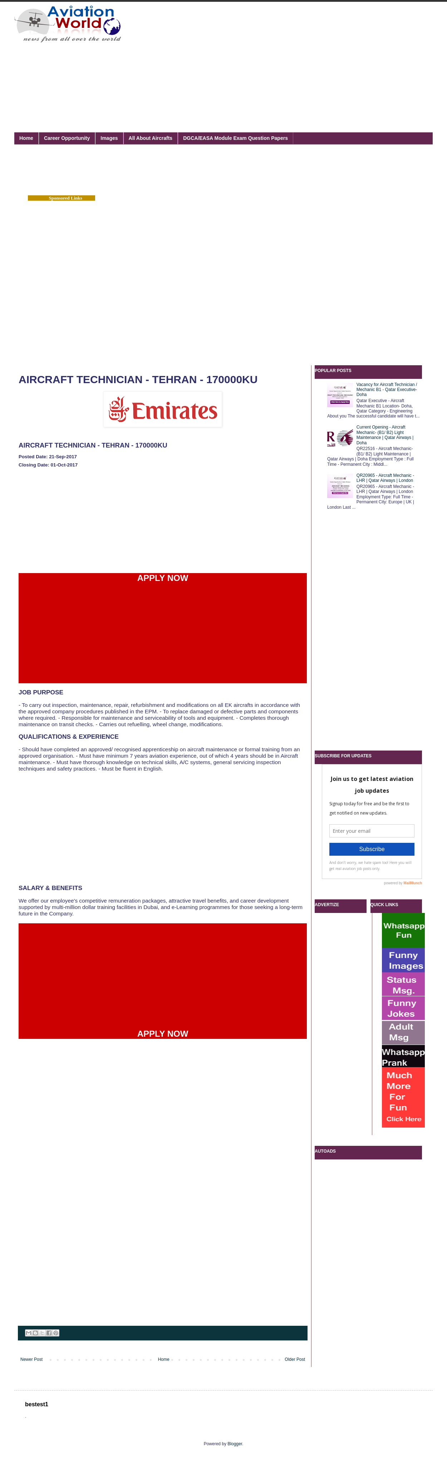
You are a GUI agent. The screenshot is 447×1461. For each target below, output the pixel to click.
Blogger (234, 1443)
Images (109, 138)
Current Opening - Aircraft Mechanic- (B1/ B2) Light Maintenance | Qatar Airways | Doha (385, 435)
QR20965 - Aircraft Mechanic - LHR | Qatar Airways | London (385, 478)
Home (26, 138)
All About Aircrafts (151, 138)
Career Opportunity (67, 138)
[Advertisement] (243, 59)
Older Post (295, 1359)
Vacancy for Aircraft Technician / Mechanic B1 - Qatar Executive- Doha (387, 389)
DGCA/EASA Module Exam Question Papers (235, 138)
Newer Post (31, 1359)
